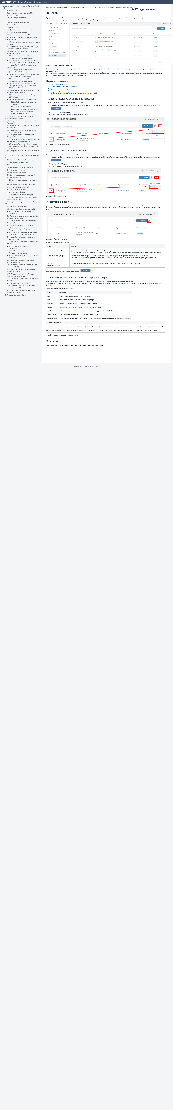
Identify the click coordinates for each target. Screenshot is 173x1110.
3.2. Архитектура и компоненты (18, 32)
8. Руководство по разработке (15, 295)
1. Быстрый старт (11, 10)
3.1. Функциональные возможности (19, 30)
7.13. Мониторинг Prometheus (17, 283)
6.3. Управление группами (16, 165)
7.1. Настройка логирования (17, 206)
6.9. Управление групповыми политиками (21, 185)
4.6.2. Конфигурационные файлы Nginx (22, 99)
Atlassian (86, 371)
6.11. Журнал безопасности (16, 190)
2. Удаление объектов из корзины (60, 89)
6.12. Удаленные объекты (16, 192)
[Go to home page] (9, 2)
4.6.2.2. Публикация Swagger (21, 106)
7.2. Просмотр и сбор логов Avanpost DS (21, 209)
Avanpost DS (50, 7)
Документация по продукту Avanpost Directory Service (21, 6)
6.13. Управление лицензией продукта (20, 195)
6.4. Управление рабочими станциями (20, 167)
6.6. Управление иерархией (16, 172)
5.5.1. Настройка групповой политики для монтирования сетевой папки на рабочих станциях (23, 146)
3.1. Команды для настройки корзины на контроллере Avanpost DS (74, 93)
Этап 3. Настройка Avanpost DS (18, 22)
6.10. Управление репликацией (18, 187)
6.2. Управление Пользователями (18, 162)
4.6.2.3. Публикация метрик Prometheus (24, 109)
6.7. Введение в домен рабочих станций (21, 175)
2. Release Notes (10, 25)
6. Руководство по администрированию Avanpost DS (113, 7)
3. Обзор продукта (11, 27)
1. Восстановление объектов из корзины (62, 87)
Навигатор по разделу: (58, 84)
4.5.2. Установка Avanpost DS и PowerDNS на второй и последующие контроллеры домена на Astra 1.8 (23, 86)
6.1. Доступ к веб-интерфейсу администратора (23, 160)
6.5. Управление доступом (16, 170)
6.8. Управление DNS (14, 177)
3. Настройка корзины (56, 91)
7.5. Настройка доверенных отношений (20, 225)
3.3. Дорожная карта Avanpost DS (18, 35)
